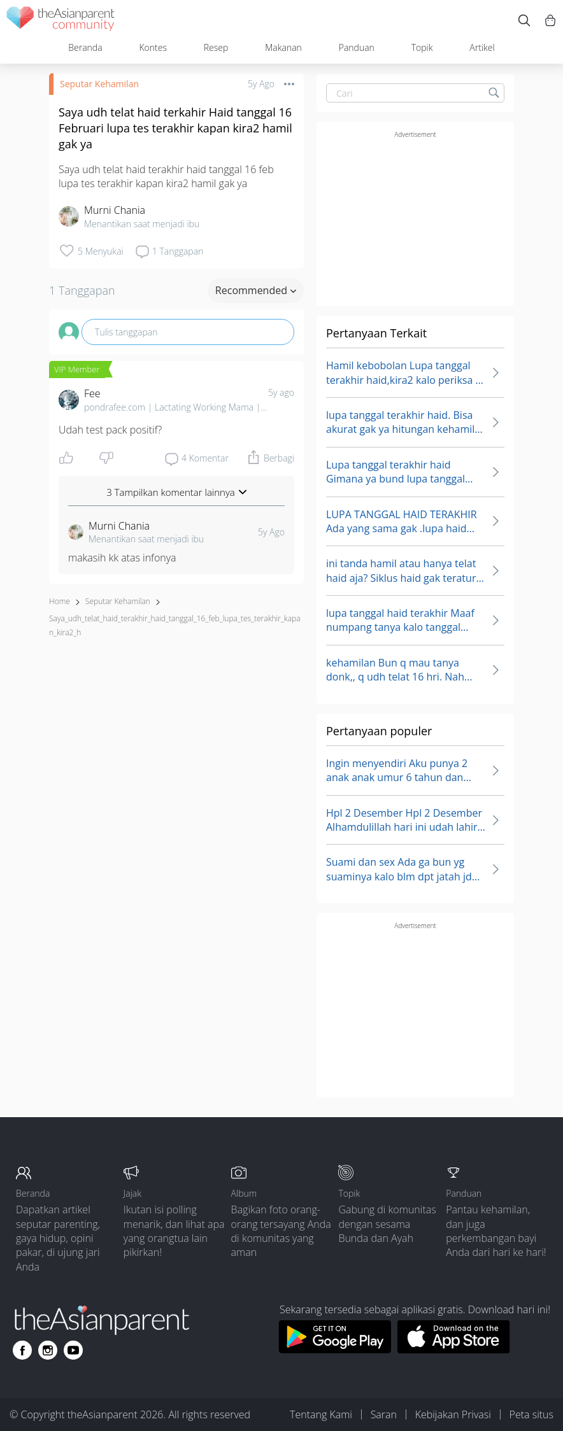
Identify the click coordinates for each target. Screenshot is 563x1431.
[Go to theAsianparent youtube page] (73, 1350)
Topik (422, 47)
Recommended (255, 290)
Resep (216, 47)
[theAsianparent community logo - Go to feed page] (60, 20)
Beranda (85, 47)
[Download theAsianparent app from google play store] (334, 1350)
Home (59, 601)
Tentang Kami (321, 1414)
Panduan (356, 47)
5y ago (281, 392)
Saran (384, 1414)
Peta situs (531, 1414)
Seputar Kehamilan (99, 84)
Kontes (153, 47)
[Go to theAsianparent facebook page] (22, 1350)
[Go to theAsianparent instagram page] (47, 1350)
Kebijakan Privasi (453, 1414)
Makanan (283, 47)
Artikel (481, 47)
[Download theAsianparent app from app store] (453, 1350)
